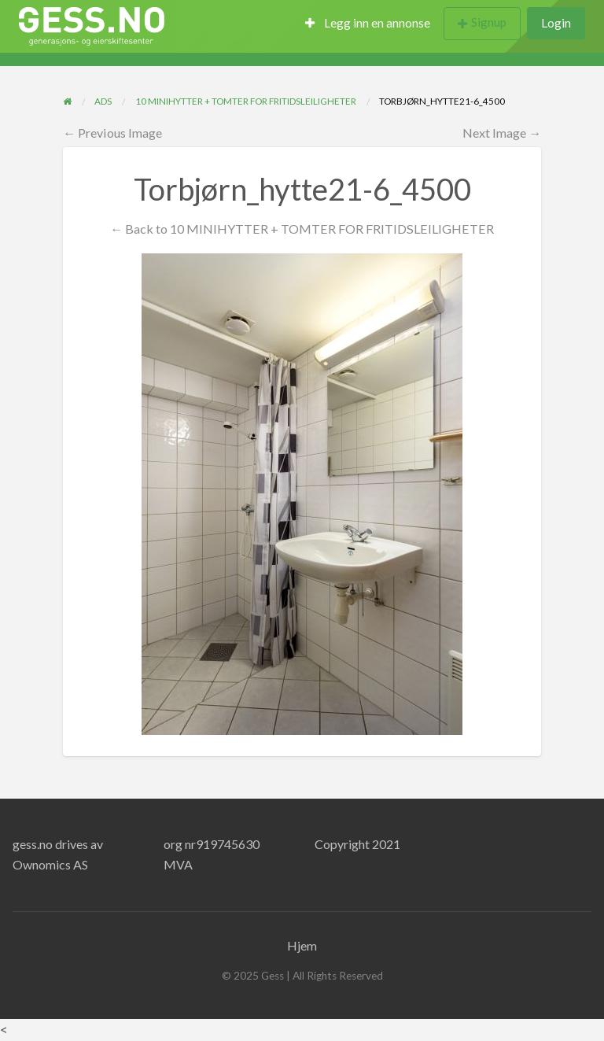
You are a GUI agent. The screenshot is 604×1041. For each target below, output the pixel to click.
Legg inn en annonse (367, 23)
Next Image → (501, 132)
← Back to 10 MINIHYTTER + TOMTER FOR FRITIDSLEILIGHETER (302, 228)
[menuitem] (368, 24)
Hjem (302, 945)
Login (556, 23)
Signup (488, 22)
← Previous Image (112, 132)
